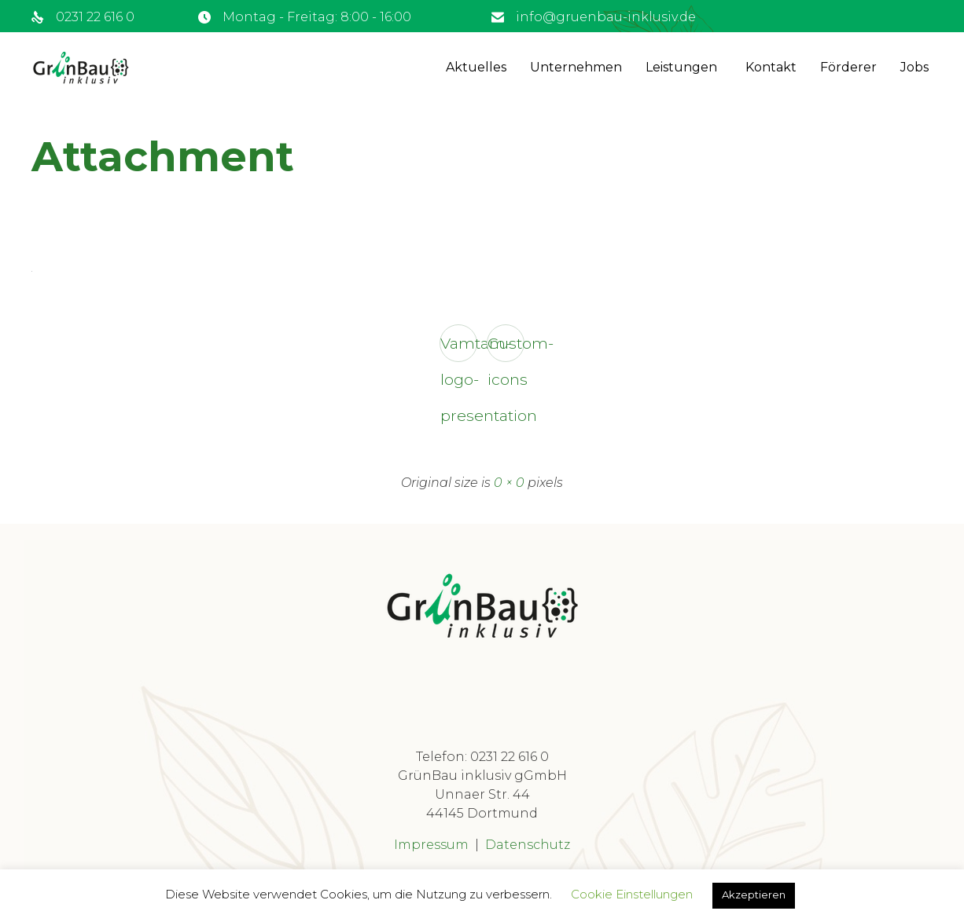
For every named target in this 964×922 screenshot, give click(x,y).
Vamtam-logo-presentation (458, 348)
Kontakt (771, 67)
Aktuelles (476, 67)
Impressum (431, 844)
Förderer (848, 67)
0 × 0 (509, 482)
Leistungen (681, 67)
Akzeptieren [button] (754, 894)
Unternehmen (576, 67)
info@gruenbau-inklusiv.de (606, 16)
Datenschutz (527, 844)
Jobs (914, 67)
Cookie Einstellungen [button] (632, 894)
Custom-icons (506, 348)
